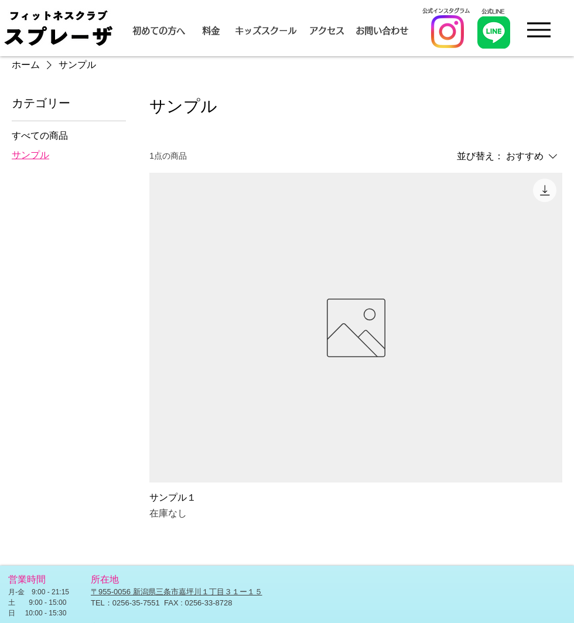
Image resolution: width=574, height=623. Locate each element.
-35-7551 (146, 602)
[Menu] (538, 29)
